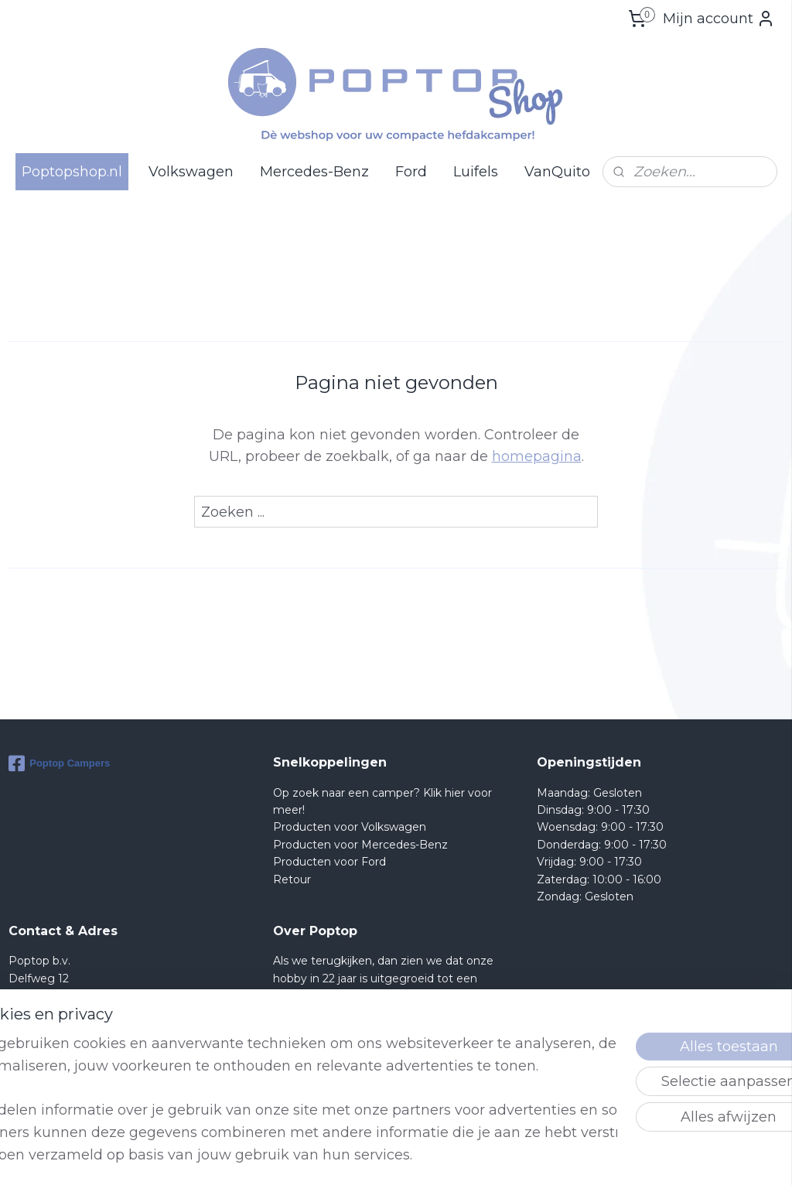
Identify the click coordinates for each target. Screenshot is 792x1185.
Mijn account (719, 18)
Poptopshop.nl (72, 171)
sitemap (448, 1156)
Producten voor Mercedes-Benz (360, 845)
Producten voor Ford (329, 862)
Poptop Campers (59, 763)
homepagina (537, 456)
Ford (411, 171)
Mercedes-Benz (314, 171)
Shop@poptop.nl (71, 1047)
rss (477, 1156)
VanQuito (557, 171)
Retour (292, 879)
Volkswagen (191, 171)
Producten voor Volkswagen (349, 827)
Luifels (475, 171)
